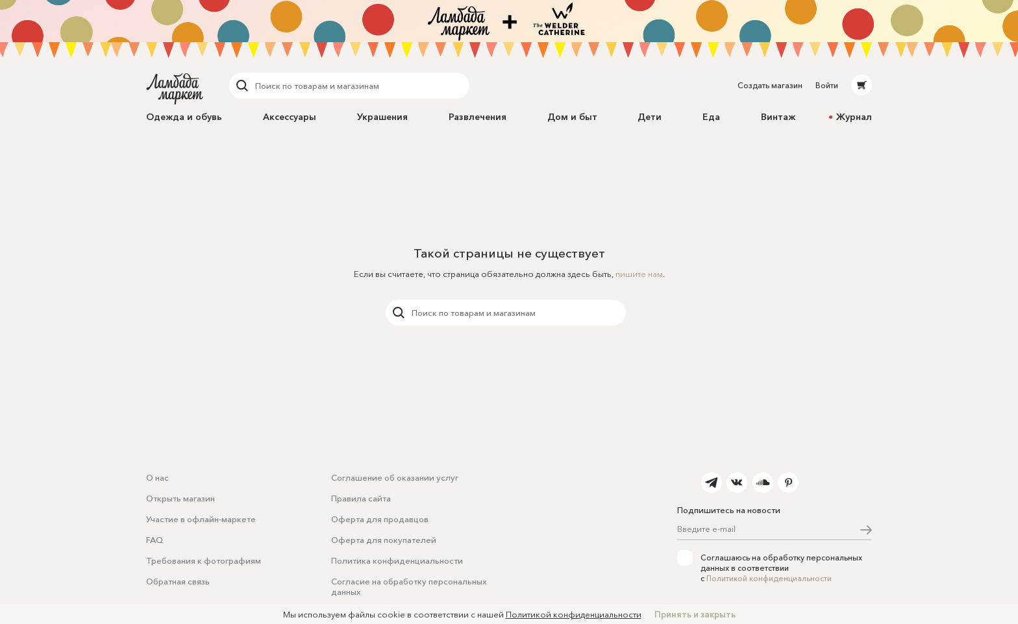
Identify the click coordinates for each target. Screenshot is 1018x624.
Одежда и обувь (184, 117)
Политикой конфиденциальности (769, 578)
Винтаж (778, 117)
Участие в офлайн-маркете (201, 519)
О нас (157, 477)
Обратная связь (178, 581)
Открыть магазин (180, 498)
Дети (650, 117)
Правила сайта (361, 498)
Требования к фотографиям (203, 560)
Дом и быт (572, 117)
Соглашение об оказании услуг (394, 477)
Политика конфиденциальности (397, 560)
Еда (711, 117)
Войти (826, 85)
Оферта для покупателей (383, 539)
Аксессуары (289, 117)
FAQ (154, 539)
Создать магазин (770, 85)
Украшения (382, 117)
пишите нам (639, 274)
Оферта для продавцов (379, 519)
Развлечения (477, 117)
